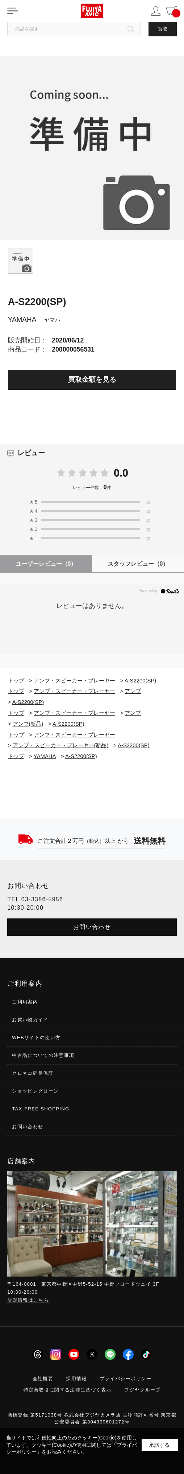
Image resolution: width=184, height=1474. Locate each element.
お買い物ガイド (30, 1019)
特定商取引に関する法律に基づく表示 (68, 1390)
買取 (162, 29)
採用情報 (76, 1378)
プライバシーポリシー (125, 1378)
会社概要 (43, 1378)
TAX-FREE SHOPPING (40, 1108)
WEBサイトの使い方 (36, 1037)
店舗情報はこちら (28, 1300)
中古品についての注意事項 (43, 1055)
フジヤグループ (142, 1390)
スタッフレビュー (138, 564)
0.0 (121, 473)
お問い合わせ (92, 927)
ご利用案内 (25, 1002)
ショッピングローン (35, 1091)
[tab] (20, 260)
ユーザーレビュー (46, 564)
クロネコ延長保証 (33, 1073)
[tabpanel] (92, 148)
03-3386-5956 (42, 899)
